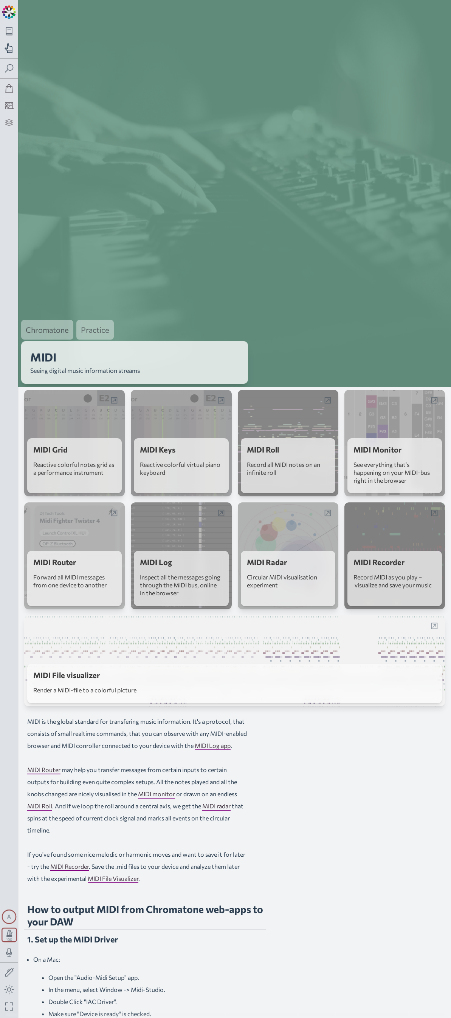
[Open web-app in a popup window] (114, 381)
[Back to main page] (9, 11)
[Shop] (9, 88)
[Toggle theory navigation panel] (9, 31)
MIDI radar (216, 787)
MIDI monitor (156, 775)
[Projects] (9, 122)
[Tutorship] (9, 105)
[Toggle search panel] (9, 68)
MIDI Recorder (69, 847)
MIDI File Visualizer (113, 859)
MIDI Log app (213, 726)
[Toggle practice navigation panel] (9, 48)
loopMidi (114, 1013)
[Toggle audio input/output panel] (9, 952)
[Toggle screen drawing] (9, 972)
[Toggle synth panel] (9, 917)
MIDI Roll (39, 787)
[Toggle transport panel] (9, 935)
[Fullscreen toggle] (9, 1006)
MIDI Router (43, 750)
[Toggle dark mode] (9, 989)
